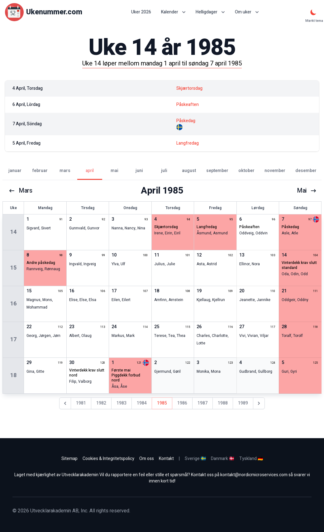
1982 (101, 403)
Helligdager (210, 12)
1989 (243, 403)
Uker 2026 (141, 12)
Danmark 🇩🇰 (222, 458)
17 (13, 339)
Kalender (173, 12)
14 (13, 232)
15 (13, 268)
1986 (182, 403)
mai (307, 190)
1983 (121, 403)
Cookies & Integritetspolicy (108, 458)
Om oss (146, 458)
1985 (162, 403)
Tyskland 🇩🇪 (251, 458)
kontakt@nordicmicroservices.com (254, 475)
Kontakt (166, 458)
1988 (223, 403)
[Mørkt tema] (313, 12)
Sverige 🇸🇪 (195, 458)
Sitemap (69, 458)
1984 (142, 403)
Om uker (247, 12)
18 (13, 375)
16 (13, 304)
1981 (81, 403)
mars (20, 190)
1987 (202, 403)
